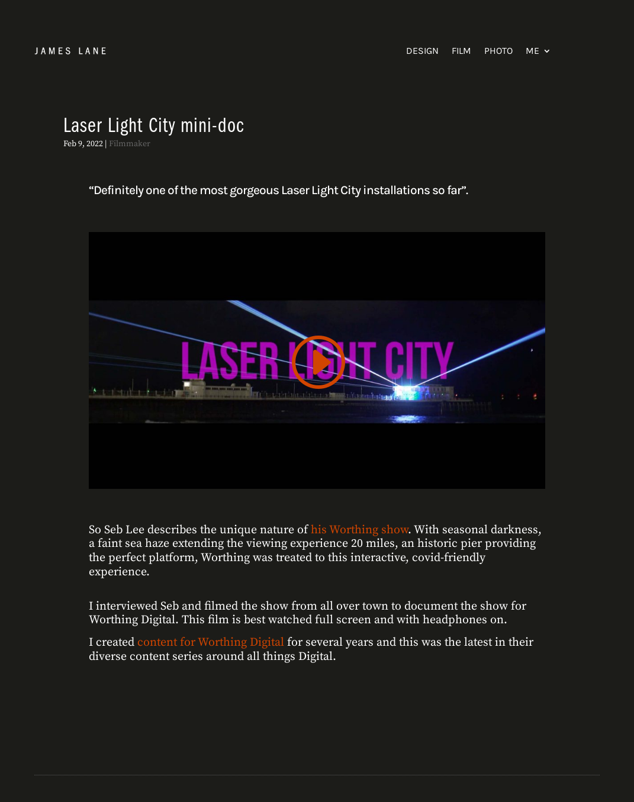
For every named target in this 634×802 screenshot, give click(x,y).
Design (422, 50)
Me (532, 50)
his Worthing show (359, 530)
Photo (498, 50)
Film (461, 50)
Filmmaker (129, 144)
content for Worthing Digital (210, 642)
